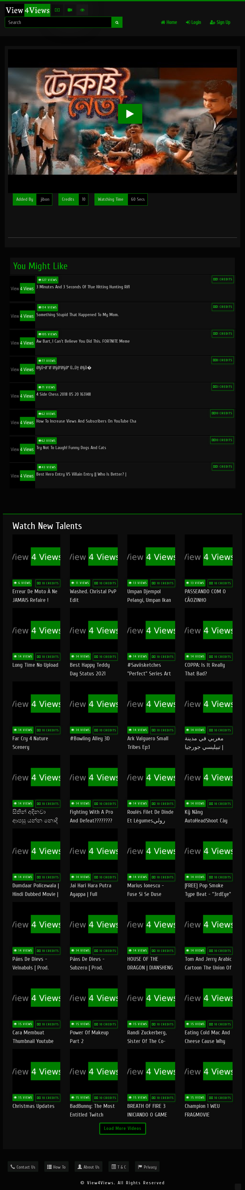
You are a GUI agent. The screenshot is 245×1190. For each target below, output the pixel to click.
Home (169, 22)
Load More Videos (122, 1128)
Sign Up (220, 22)
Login (193, 22)
